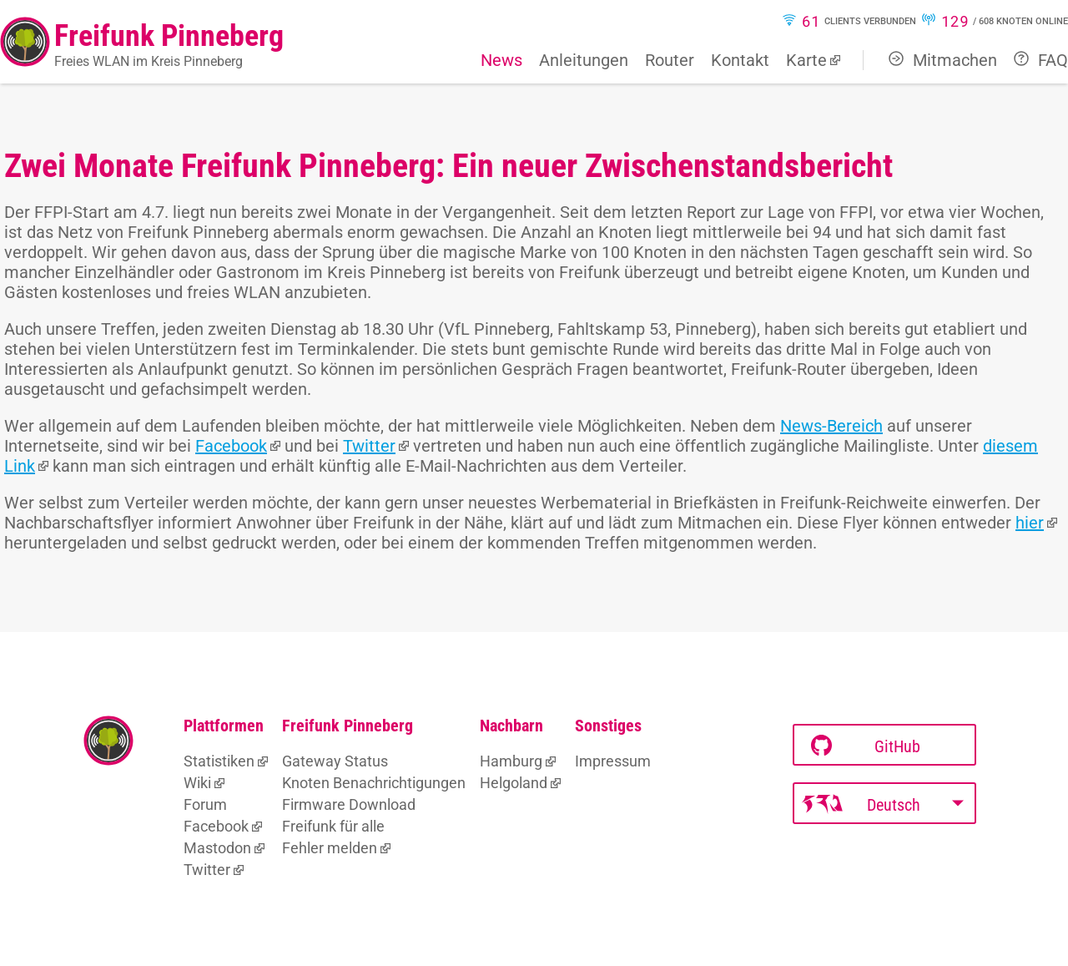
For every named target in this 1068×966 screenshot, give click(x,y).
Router (669, 60)
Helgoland (513, 783)
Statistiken (219, 761)
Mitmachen (943, 60)
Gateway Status (335, 761)
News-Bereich (831, 426)
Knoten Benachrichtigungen (374, 783)
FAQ (1041, 60)
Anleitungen (583, 60)
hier (1029, 523)
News (501, 60)
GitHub (865, 746)
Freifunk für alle (333, 826)
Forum (205, 804)
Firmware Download (349, 804)
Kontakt (740, 60)
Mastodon (217, 848)
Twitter (369, 446)
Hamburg (511, 761)
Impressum (613, 761)
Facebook (231, 446)
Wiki (197, 783)
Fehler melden (329, 848)
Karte (806, 60)
